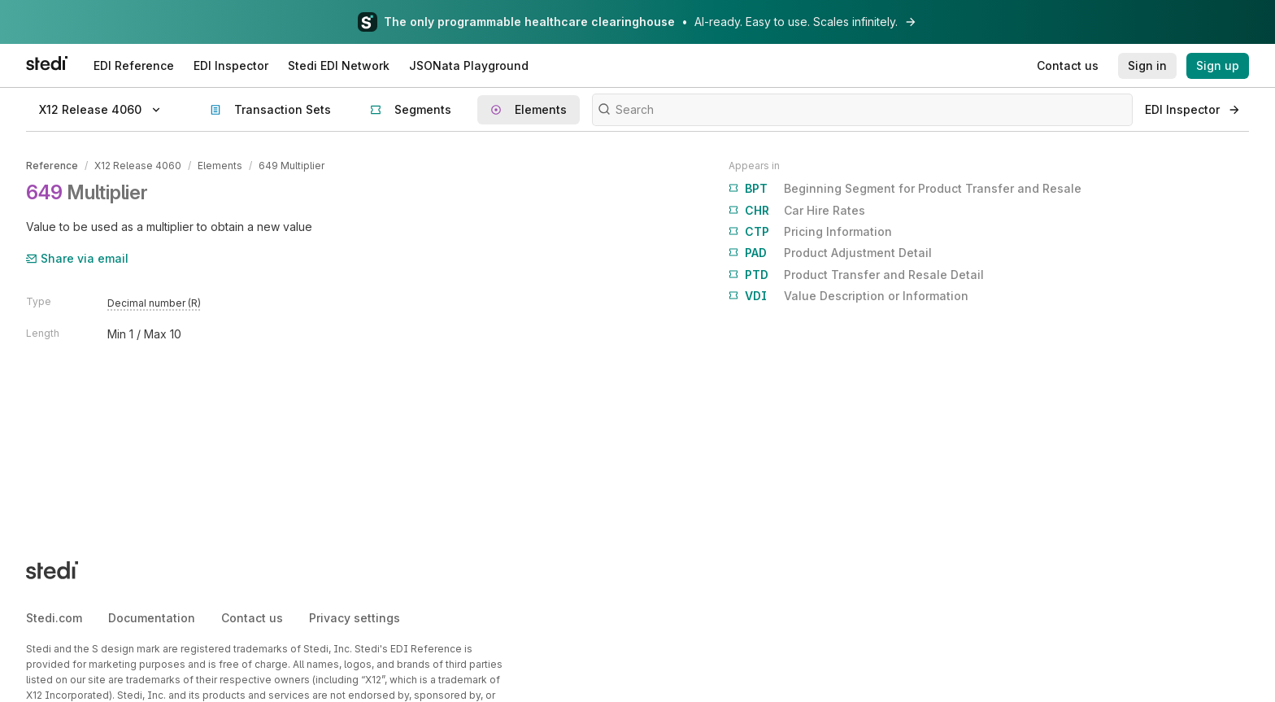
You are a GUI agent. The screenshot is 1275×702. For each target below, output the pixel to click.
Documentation (151, 618)
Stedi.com (54, 618)
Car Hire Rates (797, 211)
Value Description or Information (848, 296)
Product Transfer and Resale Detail (856, 275)
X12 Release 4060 (137, 165)
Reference (52, 165)
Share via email (77, 258)
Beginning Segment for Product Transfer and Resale (905, 189)
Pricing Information (810, 232)
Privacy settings (354, 618)
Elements (220, 165)
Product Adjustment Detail (830, 253)
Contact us (252, 618)
